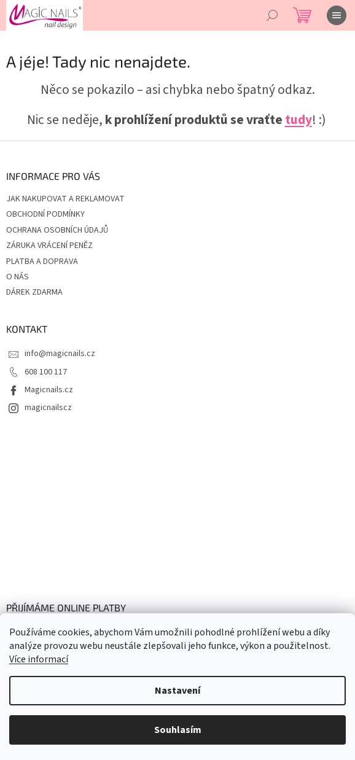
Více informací (38, 659)
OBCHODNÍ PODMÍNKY (45, 214)
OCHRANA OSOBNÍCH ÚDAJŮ (57, 230)
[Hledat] (272, 15)
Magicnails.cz (49, 390)
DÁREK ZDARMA (34, 292)
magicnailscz (48, 407)
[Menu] (336, 15)
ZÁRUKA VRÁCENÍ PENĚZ (49, 245)
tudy (298, 120)
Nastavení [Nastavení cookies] (177, 690)
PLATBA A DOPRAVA (42, 261)
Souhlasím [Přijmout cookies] (177, 730)
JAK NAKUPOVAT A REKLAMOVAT (65, 199)
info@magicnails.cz (60, 353)
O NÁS (17, 277)
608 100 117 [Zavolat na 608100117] (46, 372)
